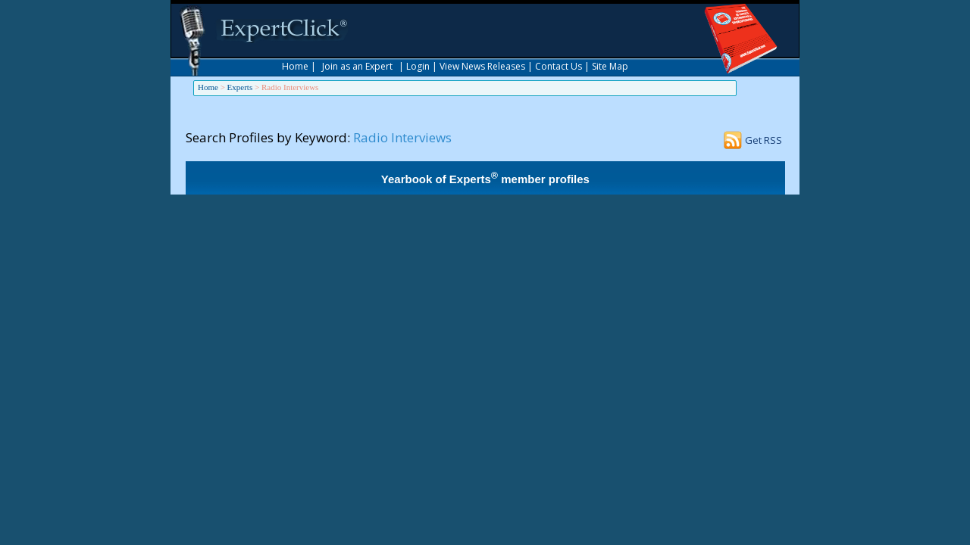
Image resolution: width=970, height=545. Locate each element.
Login (418, 66)
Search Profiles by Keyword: (268, 137)
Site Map (610, 66)
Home (295, 66)
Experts (240, 87)
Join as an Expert (357, 66)
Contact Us (558, 66)
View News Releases (482, 66)
